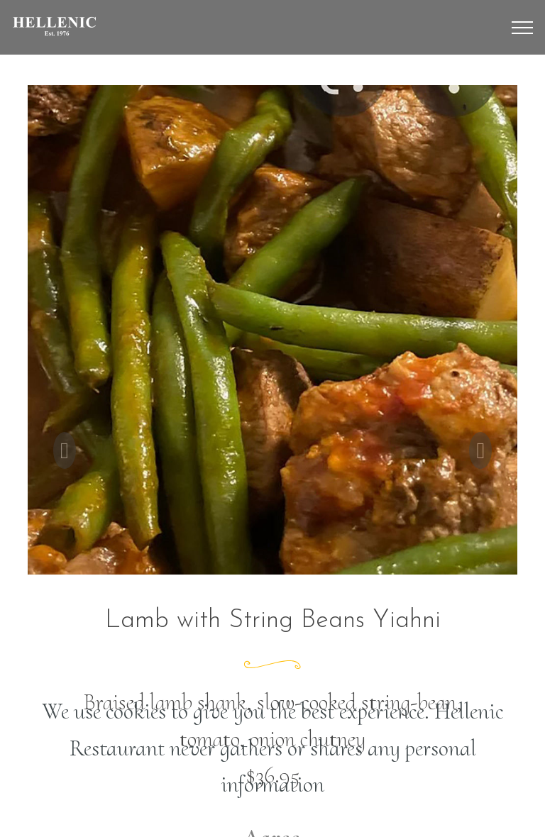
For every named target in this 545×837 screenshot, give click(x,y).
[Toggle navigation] (523, 28)
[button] (64, 450)
